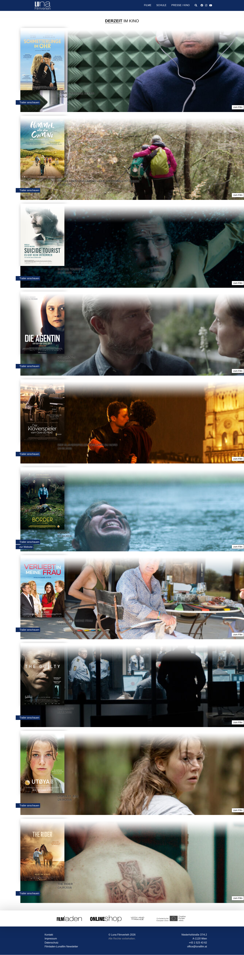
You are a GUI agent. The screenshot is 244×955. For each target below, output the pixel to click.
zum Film (237, 107)
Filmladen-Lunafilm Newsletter (61, 946)
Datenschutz (51, 942)
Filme (147, 5)
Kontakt (49, 934)
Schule (161, 5)
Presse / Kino (180, 5)
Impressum (51, 938)
